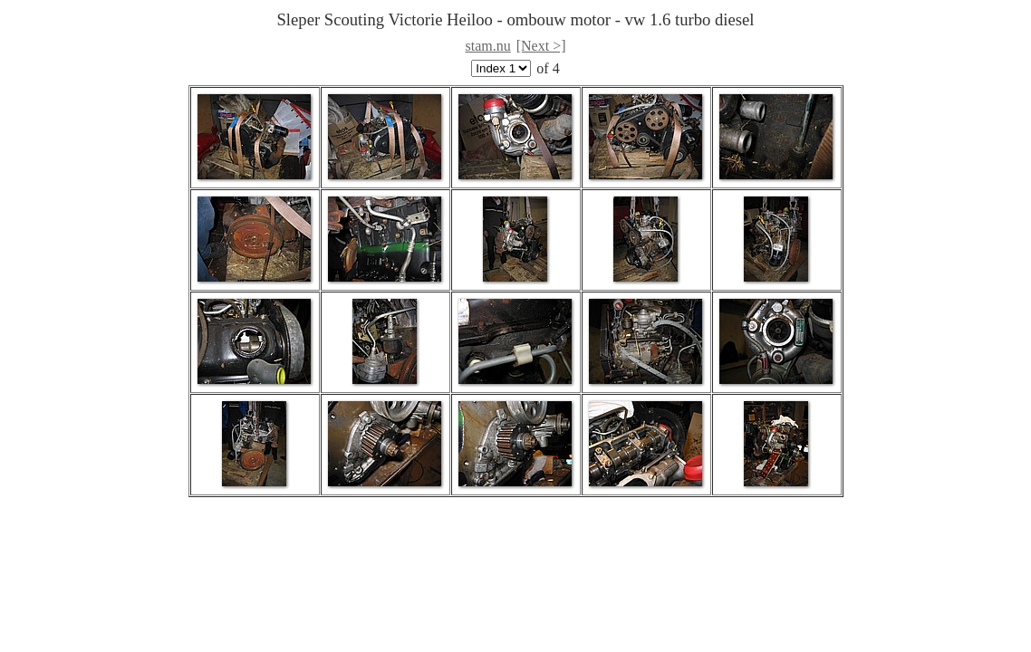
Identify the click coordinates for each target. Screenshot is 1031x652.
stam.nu (488, 45)
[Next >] (541, 45)
